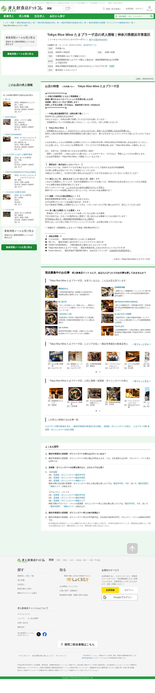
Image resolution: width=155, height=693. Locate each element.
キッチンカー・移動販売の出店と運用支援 (96, 667)
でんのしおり (119, 326)
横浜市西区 (143, 483)
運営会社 (21, 627)
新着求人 (9, 16)
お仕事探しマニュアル (68, 586)
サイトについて (23, 614)
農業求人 (56, 670)
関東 (12, 23)
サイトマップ (61, 656)
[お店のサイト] (90, 45)
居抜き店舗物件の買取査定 (59, 667)
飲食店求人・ (110, 665)
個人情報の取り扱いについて (43, 656)
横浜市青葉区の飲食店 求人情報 (87, 426)
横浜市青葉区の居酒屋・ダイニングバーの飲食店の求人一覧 (111, 23)
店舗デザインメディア (35, 670)
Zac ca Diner (63, 327)
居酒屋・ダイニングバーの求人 (117, 426)
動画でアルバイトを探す (27, 593)
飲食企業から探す (24, 589)
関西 (58, 560)
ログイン (129, 590)
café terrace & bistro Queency (126, 302)
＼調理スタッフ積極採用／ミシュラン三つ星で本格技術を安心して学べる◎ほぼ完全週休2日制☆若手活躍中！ (132, 293)
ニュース (21, 618)
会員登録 (110, 590)
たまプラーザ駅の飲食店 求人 (58, 426)
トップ (5, 23)
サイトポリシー (24, 656)
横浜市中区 (118, 483)
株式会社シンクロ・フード (95, 658)
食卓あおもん (63, 289)
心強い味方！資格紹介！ (69, 591)
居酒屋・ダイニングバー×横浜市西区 (69, 478)
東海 (65, 560)
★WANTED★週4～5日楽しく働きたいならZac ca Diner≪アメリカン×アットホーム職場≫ (75, 332)
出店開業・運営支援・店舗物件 (50, 665)
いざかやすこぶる (65, 314)
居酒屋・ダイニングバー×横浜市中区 (69, 475)
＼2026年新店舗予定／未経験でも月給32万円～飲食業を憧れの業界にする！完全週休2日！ (75, 293)
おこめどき (62, 302)
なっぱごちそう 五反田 (122, 314)
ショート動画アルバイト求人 (81, 670)
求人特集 (24, 16)
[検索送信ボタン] (151, 16)
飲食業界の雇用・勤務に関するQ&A (74, 595)
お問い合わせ (22, 623)
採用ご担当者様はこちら (79, 644)
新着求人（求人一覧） (26, 576)
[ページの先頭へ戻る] (132, 548)
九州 (71, 560)
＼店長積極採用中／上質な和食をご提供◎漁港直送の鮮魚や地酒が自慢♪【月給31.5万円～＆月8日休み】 (132, 332)
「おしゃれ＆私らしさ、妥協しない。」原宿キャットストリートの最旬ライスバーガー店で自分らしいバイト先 (76, 307)
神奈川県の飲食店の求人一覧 (48, 23)
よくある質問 (32, 618)
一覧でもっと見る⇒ (141, 344)
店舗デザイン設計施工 (83, 665)
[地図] (111, 66)
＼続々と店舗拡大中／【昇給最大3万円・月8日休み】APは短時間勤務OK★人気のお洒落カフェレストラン (132, 307)
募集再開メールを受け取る (20, 54)
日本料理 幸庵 (119, 287)
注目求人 (39, 16)
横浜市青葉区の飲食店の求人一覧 (74, 23)
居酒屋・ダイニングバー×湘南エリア (69, 480)
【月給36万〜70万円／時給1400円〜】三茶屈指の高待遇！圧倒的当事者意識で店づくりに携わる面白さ (76, 320)
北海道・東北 (81, 560)
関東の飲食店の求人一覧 (26, 23)
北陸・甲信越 (94, 560)
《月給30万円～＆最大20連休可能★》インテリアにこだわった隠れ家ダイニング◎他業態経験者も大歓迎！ (132, 320)
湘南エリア (55, 486)
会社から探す (57, 16)
